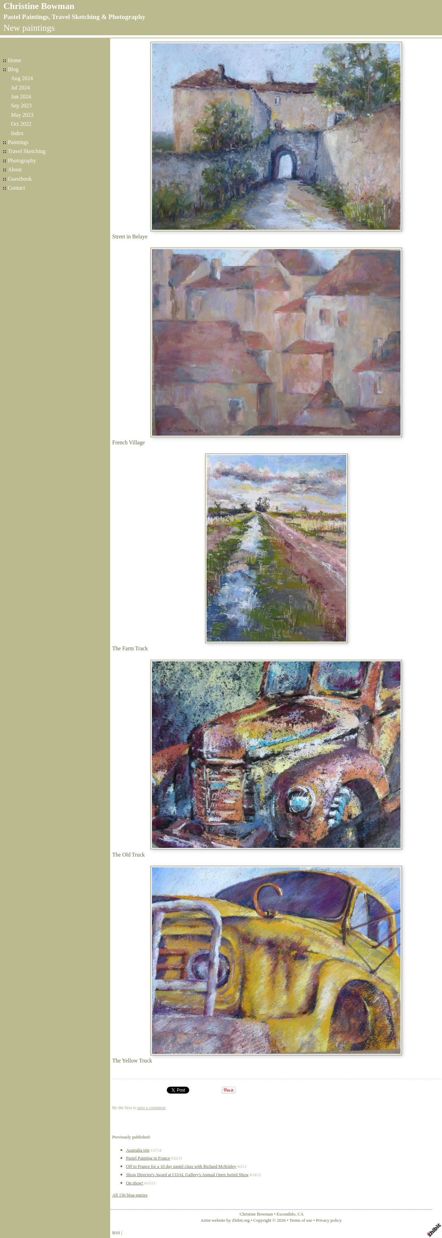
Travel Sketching (27, 151)
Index (17, 133)
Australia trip (138, 1150)
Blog (13, 69)
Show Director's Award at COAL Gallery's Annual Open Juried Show (187, 1174)
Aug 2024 (22, 78)
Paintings (18, 142)
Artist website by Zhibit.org (225, 1220)
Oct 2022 (21, 124)
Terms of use (300, 1220)
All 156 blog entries (129, 1195)
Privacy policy (329, 1220)
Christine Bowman (38, 6)
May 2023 (22, 115)
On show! (134, 1183)
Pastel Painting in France (148, 1158)
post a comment (151, 1107)
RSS (116, 1232)
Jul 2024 (20, 88)
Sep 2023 (21, 105)
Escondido (286, 1214)
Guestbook (20, 179)
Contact (16, 188)
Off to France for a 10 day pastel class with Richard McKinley (181, 1166)
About (15, 169)
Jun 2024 (21, 97)
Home (14, 60)
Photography (22, 160)
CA (301, 1214)
